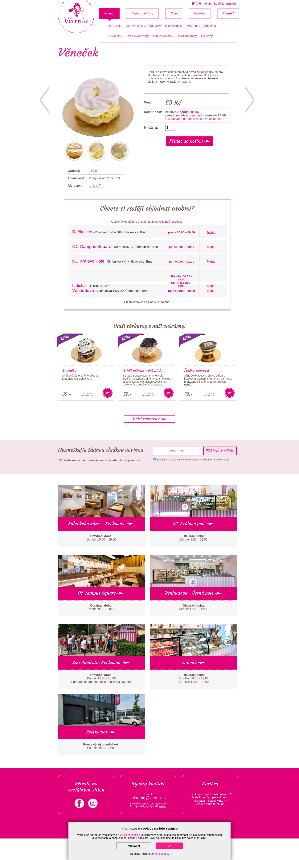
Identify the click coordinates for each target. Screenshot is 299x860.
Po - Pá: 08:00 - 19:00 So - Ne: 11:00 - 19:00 (194, 678)
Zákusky (155, 25)
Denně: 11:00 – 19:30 (193, 607)
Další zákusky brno (149, 418)
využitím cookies (130, 834)
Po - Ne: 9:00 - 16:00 (101, 746)
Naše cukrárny (142, 13)
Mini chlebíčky (162, 36)
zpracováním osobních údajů (214, 459)
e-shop (109, 13)
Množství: (151, 127)
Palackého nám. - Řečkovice (101, 523)
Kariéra (199, 13)
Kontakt (228, 13)
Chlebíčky (114, 36)
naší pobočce (173, 221)
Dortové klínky (135, 25)
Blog (174, 13)
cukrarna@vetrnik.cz (147, 798)
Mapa (211, 232)
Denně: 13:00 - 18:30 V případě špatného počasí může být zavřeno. (101, 678)
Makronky (193, 25)
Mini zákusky (173, 25)
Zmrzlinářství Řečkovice (101, 662)
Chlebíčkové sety (137, 36)
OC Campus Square (101, 593)
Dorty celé (114, 25)
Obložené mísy (186, 36)
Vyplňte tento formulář (209, 803)
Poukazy (207, 36)
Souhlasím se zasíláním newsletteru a (193, 459)
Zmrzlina (210, 25)
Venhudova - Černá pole (194, 593)
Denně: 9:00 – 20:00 (101, 607)
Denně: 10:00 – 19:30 (101, 537)
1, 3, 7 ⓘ (95, 185)
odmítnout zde (159, 853)
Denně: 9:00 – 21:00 (193, 537)
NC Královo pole (194, 523)
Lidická (194, 662)
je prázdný (216, 3)
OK (169, 845)
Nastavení (134, 845)
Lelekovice (101, 732)
